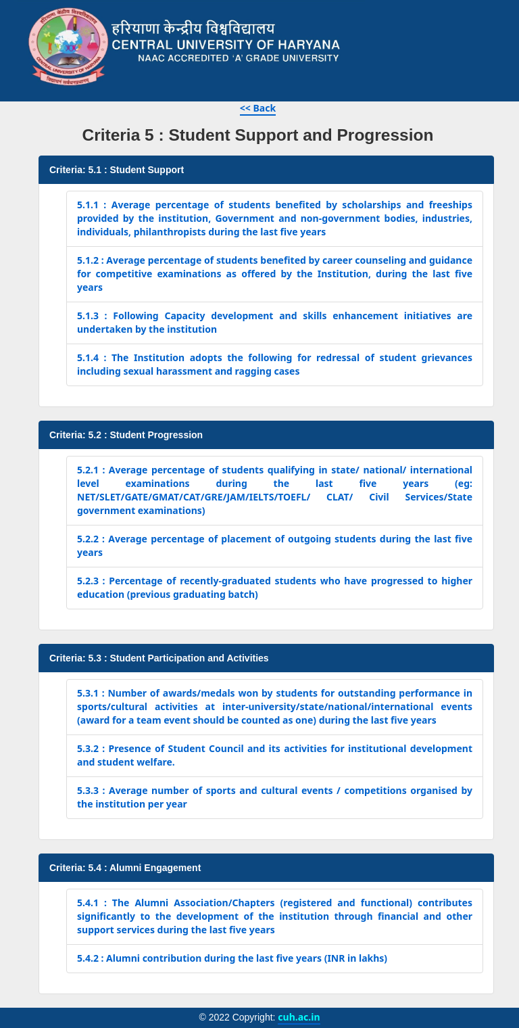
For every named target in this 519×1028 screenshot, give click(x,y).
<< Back (258, 107)
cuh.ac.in (299, 1016)
